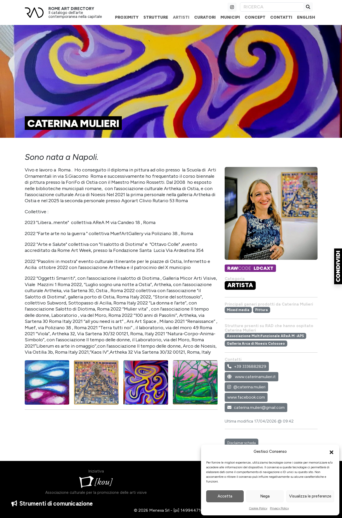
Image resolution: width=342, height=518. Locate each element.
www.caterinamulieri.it (251, 376)
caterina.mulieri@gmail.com (256, 407)
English (306, 17)
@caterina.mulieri (246, 386)
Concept (255, 17)
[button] (331, 451)
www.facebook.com (246, 397)
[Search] (272, 7)
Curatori (205, 17)
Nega (265, 496)
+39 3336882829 (246, 366)
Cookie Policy (258, 508)
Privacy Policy (279, 508)
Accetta (225, 496)
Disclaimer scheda (241, 443)
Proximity (127, 17)
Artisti (181, 17)
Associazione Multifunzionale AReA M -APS (265, 336)
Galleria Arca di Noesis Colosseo (256, 343)
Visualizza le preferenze (310, 496)
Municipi (230, 17)
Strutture (155, 17)
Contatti (281, 17)
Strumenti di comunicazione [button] (52, 505)
